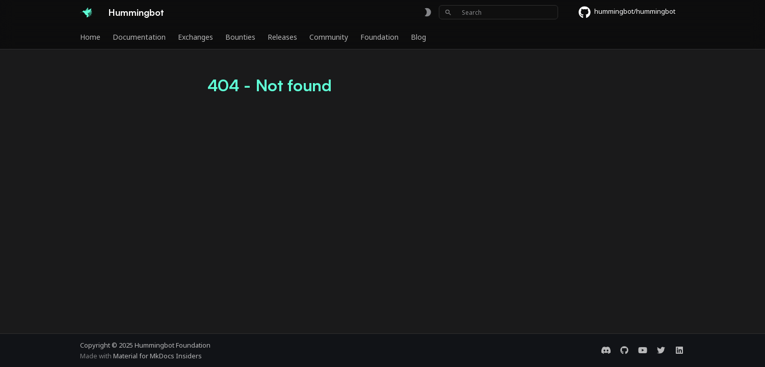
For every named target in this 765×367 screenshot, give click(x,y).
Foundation (379, 37)
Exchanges (195, 37)
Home (90, 37)
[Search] (498, 12)
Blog (418, 37)
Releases (282, 37)
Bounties (240, 37)
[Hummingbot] (86, 12)
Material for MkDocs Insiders (157, 355)
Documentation (139, 37)
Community (328, 37)
